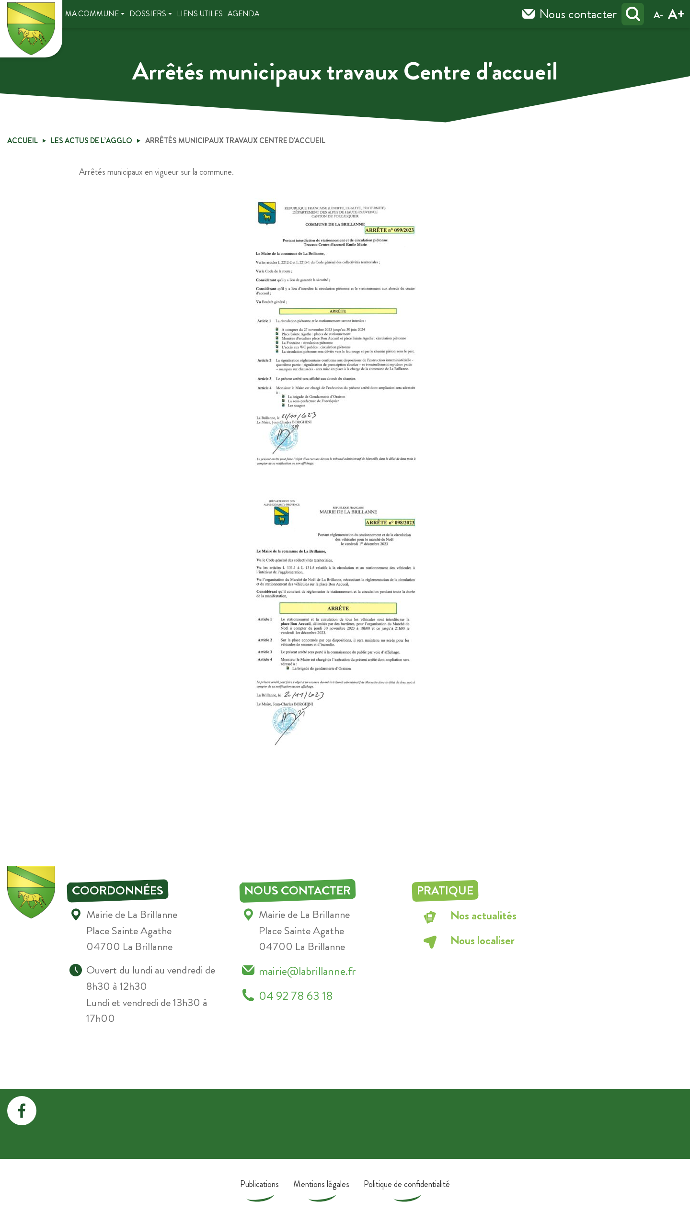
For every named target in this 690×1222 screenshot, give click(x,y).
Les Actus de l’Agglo (91, 140)
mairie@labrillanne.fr (307, 970)
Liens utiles (200, 13)
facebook (21, 1110)
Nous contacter (578, 14)
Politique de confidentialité (407, 1184)
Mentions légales (321, 1184)
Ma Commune (92, 13)
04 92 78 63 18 (296, 995)
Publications (259, 1184)
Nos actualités (483, 915)
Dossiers (147, 13)
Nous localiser (482, 940)
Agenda (243, 13)
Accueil (22, 140)
